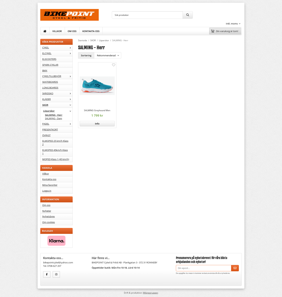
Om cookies (48, 222)
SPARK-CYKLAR (50, 64)
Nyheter (46, 210)
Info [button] (97, 123)
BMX (44, 70)
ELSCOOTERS (49, 59)
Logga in (46, 190)
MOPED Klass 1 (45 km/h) (55, 159)
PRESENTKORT (50, 129)
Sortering (86, 55)
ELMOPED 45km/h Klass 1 (55, 151)
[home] (44, 31)
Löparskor (57, 110)
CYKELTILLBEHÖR (57, 76)
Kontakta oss (49, 179)
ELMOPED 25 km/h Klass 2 (55, 142)
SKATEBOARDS (50, 81)
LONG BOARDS (50, 87)
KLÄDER (57, 99)
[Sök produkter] (147, 15)
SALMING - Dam (53, 118)
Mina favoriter (49, 185)
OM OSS (72, 31)
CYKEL (57, 47)
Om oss (46, 205)
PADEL (57, 123)
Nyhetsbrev (48, 216)
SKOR (57, 104)
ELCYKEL (57, 53)
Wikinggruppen (150, 292)
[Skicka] (235, 268)
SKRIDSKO (57, 93)
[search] (188, 15)
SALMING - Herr (53, 115)
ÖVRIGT (46, 135)
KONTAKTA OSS (90, 31)
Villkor (45, 173)
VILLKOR (57, 31)
